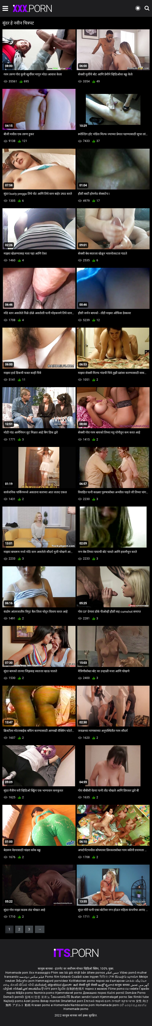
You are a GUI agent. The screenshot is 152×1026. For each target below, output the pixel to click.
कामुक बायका (122, 985)
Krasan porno (41, 1005)
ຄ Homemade (60, 1005)
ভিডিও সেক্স (107, 976)
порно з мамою (96, 988)
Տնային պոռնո (127, 976)
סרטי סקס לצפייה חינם (120, 1001)
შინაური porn (26, 981)
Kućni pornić (116, 993)
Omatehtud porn (72, 1001)
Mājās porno (25, 993)
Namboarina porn (83, 1005)
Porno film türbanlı (58, 976)
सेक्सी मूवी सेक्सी (88, 985)
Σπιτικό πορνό (94, 1001)
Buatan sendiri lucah (85, 997)
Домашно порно (95, 993)
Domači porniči (14, 997)
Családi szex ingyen (85, 976)
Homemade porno (75, 1009)
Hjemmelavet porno (69, 993)
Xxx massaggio (39, 972)
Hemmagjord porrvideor (52, 981)
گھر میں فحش (140, 985)
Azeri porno (32, 1001)
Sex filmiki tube (138, 997)
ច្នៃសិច (62, 988)
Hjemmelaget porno (114, 997)
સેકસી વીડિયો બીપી (22, 985)
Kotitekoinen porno (82, 981)
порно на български (110, 981)
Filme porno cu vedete (123, 988)
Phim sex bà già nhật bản (68, 972)
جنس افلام (112, 972)
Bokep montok (50, 1001)
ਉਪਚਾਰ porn (49, 988)
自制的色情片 (75, 988)
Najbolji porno (13, 1001)
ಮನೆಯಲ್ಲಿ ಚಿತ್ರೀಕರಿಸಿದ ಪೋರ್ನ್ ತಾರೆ (57, 985)
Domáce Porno (135, 993)
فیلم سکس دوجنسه (31, 976)
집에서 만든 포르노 (38, 997)
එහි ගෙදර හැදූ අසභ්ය (133, 1005)
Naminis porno (44, 993)
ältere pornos (96, 972)
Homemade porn (17, 972)
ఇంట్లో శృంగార (106, 985)
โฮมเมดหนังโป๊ (61, 997)
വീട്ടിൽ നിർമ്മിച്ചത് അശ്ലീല (22, 988)
